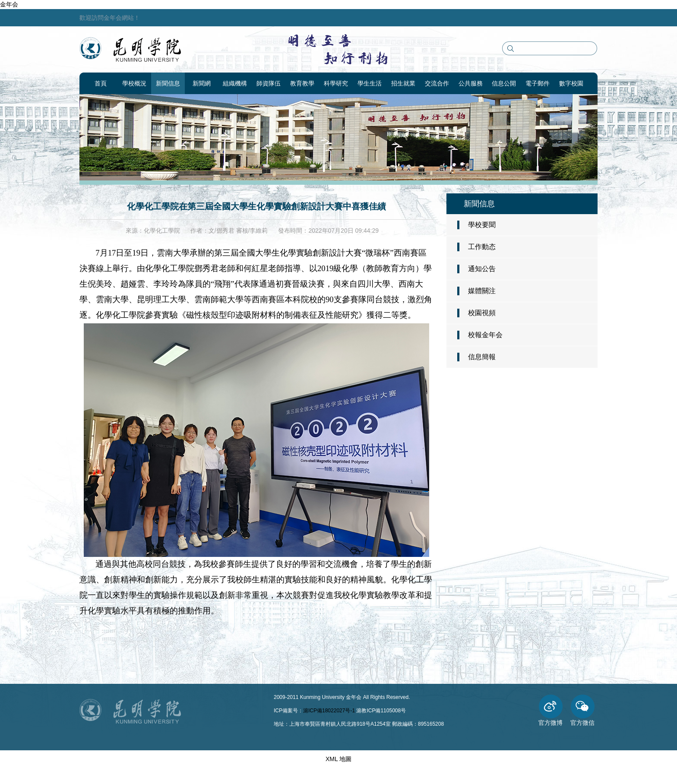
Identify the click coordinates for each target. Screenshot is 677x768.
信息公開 (504, 83)
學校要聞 (482, 224)
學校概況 (134, 83)
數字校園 (571, 83)
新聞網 (202, 83)
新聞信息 (168, 83)
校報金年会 (485, 334)
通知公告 (482, 268)
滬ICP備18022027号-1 (329, 711)
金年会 (9, 4)
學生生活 (369, 83)
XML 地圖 (338, 758)
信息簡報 (482, 356)
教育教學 (302, 83)
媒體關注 (482, 290)
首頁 (101, 83)
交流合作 (437, 83)
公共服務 (471, 83)
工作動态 (482, 246)
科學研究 (336, 83)
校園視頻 (482, 312)
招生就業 (403, 83)
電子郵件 (537, 83)
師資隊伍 (268, 83)
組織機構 (235, 83)
